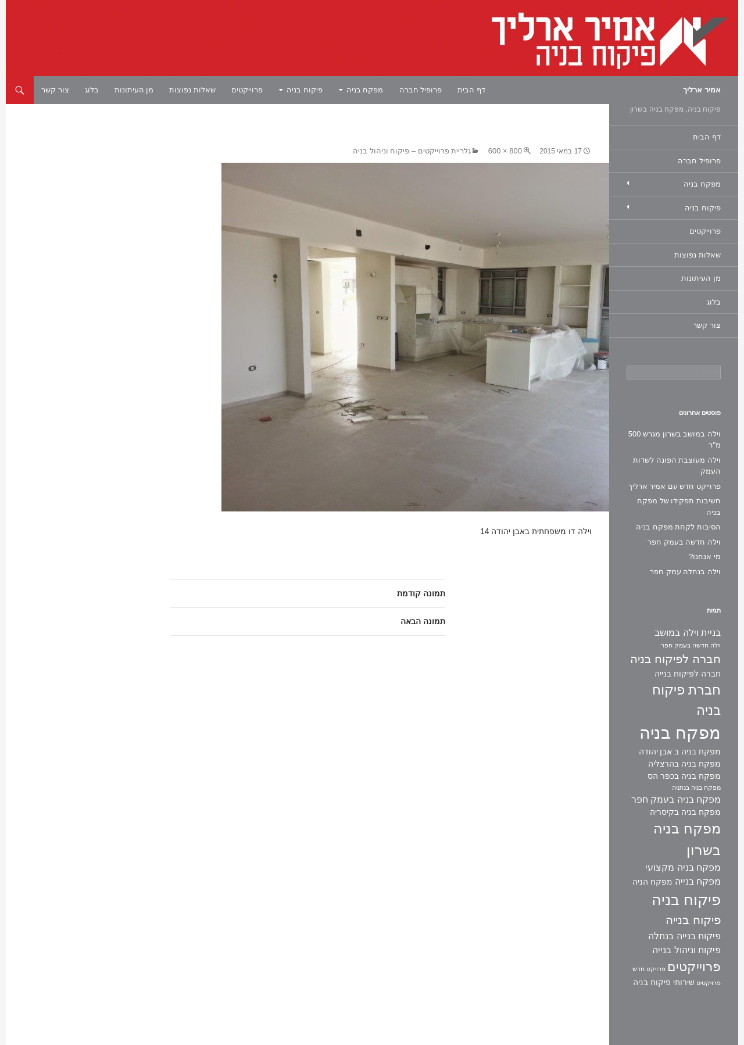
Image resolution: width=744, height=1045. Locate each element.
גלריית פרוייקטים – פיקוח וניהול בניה (412, 150)
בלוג (92, 89)
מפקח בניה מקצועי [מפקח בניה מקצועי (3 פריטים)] (683, 867)
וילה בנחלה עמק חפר (685, 571)
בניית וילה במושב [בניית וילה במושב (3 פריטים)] (687, 633)
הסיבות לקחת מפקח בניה (678, 526)
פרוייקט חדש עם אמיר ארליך (674, 486)
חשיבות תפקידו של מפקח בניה (679, 506)
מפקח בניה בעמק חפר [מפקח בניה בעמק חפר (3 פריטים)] (676, 799)
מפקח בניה (365, 89)
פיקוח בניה (305, 89)
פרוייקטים (247, 89)
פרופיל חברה (420, 89)
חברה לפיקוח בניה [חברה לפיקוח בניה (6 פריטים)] (675, 659)
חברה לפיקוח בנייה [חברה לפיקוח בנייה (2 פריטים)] (687, 673)
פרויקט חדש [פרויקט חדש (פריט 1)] (649, 968)
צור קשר (55, 89)
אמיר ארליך (702, 89)
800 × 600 (505, 150)
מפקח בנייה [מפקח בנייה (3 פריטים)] (698, 881)
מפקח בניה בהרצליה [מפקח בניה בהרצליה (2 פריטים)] (684, 763)
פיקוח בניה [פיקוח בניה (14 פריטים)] (686, 899)
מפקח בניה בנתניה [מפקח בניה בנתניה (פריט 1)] (696, 787)
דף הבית (471, 89)
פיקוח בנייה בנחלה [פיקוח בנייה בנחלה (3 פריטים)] (684, 936)
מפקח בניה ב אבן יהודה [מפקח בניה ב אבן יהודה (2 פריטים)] (680, 751)
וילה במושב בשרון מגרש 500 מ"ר (674, 440)
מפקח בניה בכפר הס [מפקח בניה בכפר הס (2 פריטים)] (684, 776)
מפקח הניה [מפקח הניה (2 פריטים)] (652, 881)
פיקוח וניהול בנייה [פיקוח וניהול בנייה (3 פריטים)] (686, 950)
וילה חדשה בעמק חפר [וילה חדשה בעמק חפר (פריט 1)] (691, 645)
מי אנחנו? (705, 556)
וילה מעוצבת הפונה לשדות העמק (677, 466)
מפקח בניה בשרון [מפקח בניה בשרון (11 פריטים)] (687, 839)
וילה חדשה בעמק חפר (684, 542)
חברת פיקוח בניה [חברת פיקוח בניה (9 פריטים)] (686, 700)
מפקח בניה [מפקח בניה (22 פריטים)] (680, 732)
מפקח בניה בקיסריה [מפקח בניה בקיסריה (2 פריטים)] (685, 812)
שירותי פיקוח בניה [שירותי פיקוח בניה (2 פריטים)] (664, 982)
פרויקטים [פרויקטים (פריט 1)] (708, 982)
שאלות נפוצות (192, 89)
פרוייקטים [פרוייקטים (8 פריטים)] (694, 967)
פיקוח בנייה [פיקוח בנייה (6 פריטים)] (693, 920)
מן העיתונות (134, 89)
